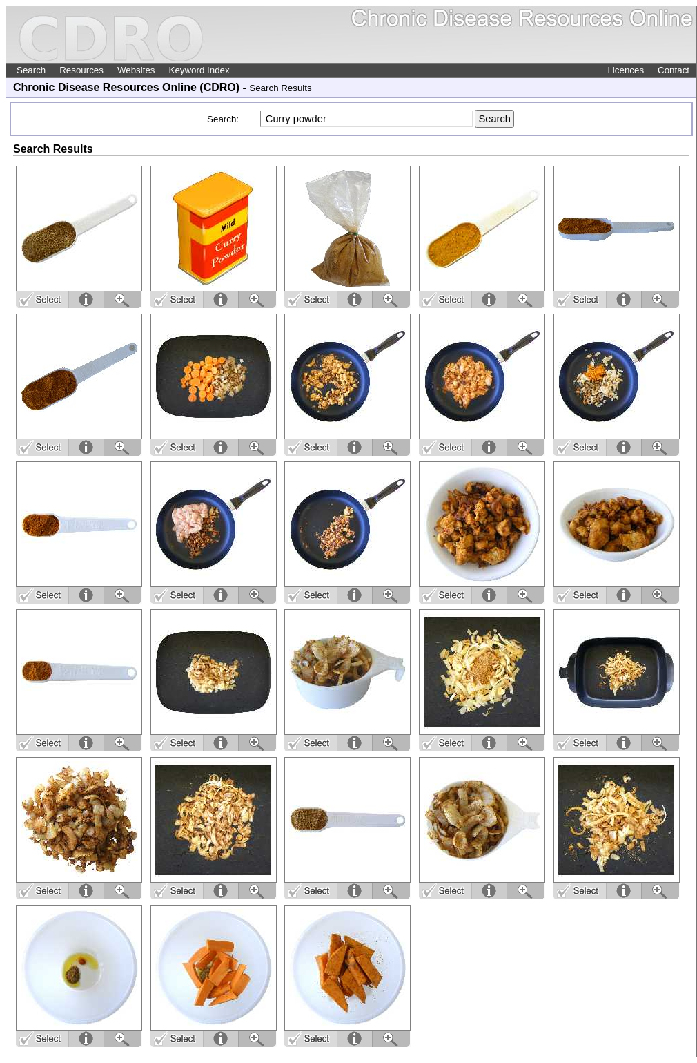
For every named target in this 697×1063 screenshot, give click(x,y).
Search (31, 70)
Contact (673, 70)
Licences (625, 70)
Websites (136, 70)
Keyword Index (199, 70)
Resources (81, 70)
